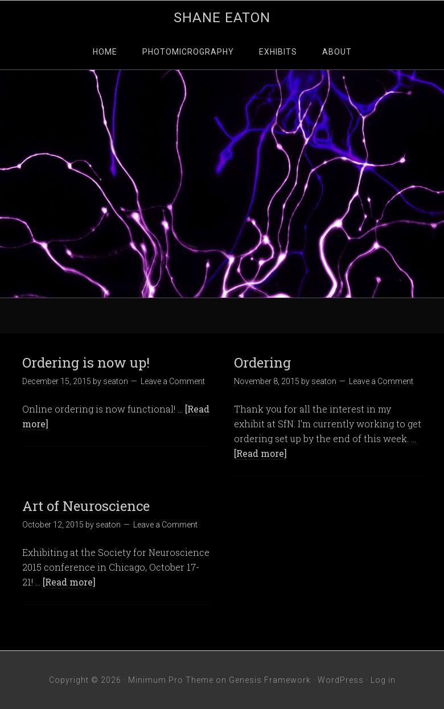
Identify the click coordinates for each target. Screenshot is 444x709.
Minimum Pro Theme (170, 680)
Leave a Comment (173, 381)
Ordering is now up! (86, 362)
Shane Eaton (222, 18)
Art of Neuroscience (86, 506)
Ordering (262, 362)
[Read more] (260, 453)
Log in (383, 680)
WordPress (341, 680)
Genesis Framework (270, 680)
